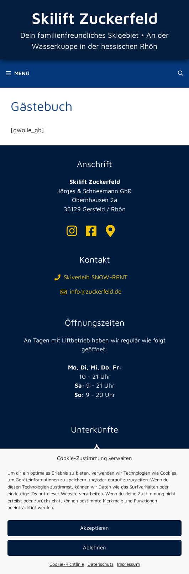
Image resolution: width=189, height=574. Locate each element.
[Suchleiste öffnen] (180, 73)
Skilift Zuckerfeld (95, 18)
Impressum (128, 564)
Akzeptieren (94, 528)
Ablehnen (94, 547)
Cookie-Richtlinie (66, 564)
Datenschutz (101, 564)
